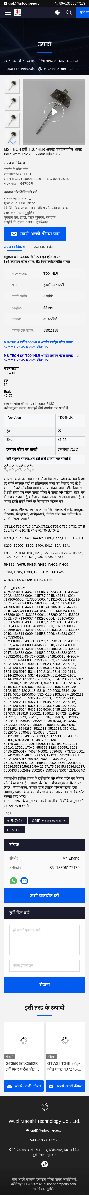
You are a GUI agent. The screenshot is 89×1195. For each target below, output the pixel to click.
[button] (13, 143)
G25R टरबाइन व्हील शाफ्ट (48, 821)
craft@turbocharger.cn (22, 3)
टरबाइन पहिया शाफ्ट (40, 61)
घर (5, 61)
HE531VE (14, 830)
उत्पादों (17, 61)
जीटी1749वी (15, 821)
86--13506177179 (70, 3)
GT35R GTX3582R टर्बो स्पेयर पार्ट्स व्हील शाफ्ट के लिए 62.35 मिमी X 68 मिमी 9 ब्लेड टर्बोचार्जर (22, 1067)
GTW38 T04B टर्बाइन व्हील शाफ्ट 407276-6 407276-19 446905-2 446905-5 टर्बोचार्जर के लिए (65, 1067)
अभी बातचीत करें (44, 896)
